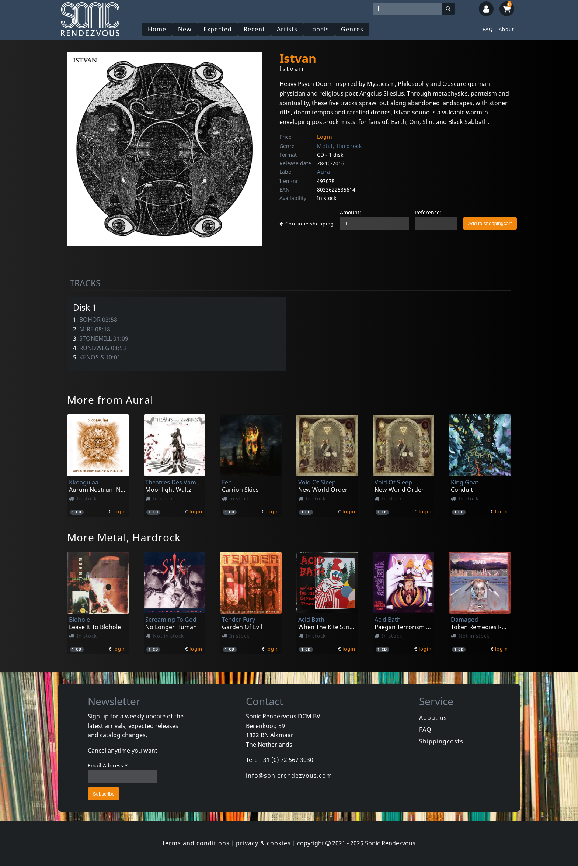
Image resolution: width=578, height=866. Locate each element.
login (119, 511)
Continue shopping (306, 223)
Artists (287, 29)
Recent (254, 29)
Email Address (108, 765)
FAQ (488, 29)
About (506, 29)
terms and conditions (196, 843)
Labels (319, 29)
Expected (217, 29)
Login (324, 136)
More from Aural (110, 400)
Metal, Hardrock (339, 145)
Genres (352, 29)
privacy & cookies (263, 843)
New (185, 29)
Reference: (428, 212)
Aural (324, 171)
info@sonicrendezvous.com (289, 776)
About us (433, 718)
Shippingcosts (441, 741)
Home (157, 29)
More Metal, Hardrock (124, 537)
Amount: (350, 212)
